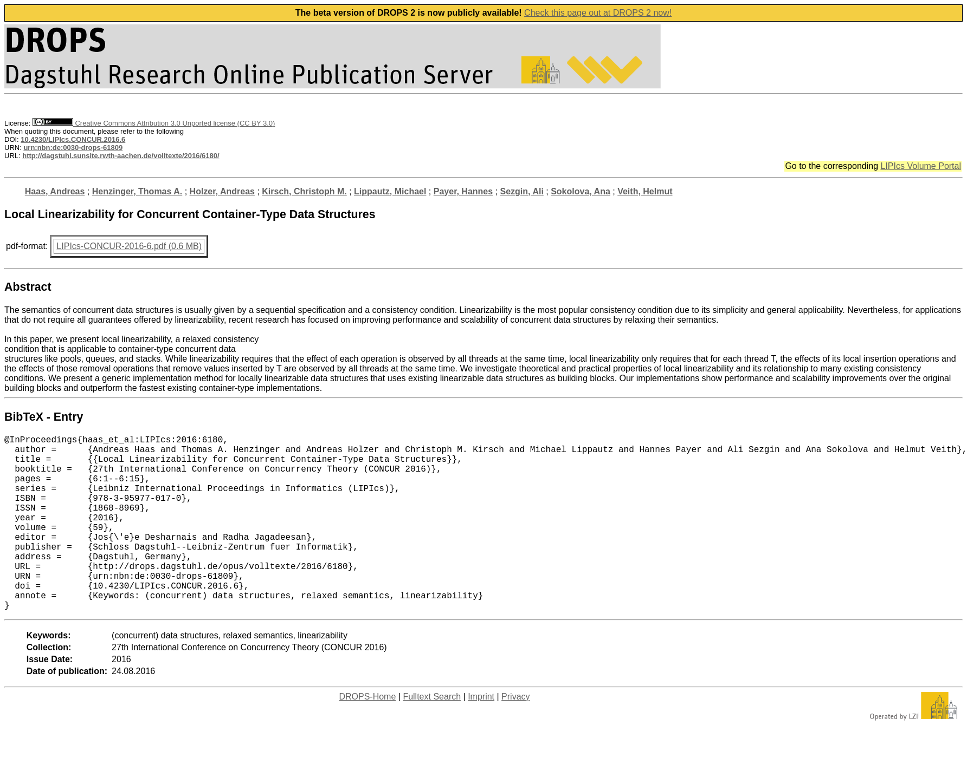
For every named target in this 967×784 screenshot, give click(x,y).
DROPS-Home (367, 735)
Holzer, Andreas (222, 191)
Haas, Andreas (55, 191)
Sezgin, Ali (522, 191)
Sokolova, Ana (580, 191)
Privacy (515, 735)
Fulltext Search (432, 735)
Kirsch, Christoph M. (304, 191)
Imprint (481, 735)
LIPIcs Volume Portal (920, 166)
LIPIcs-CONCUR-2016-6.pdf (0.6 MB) (129, 246)
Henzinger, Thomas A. (137, 191)
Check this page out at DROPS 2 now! (598, 12)
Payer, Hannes (463, 191)
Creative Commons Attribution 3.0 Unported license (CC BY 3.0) (154, 123)
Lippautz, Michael (390, 191)
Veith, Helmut (644, 191)
